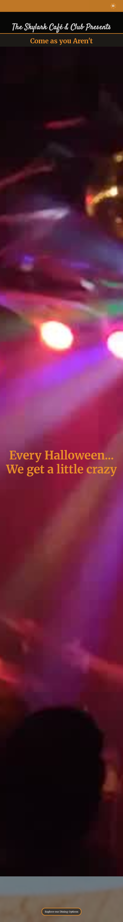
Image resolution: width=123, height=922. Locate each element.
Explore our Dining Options (61, 911)
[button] (113, 6)
